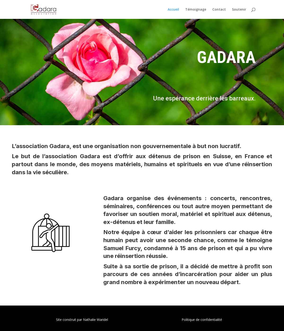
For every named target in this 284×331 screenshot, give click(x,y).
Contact (219, 10)
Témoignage (195, 10)
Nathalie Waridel (95, 319)
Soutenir (239, 10)
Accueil (173, 10)
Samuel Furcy (121, 248)
